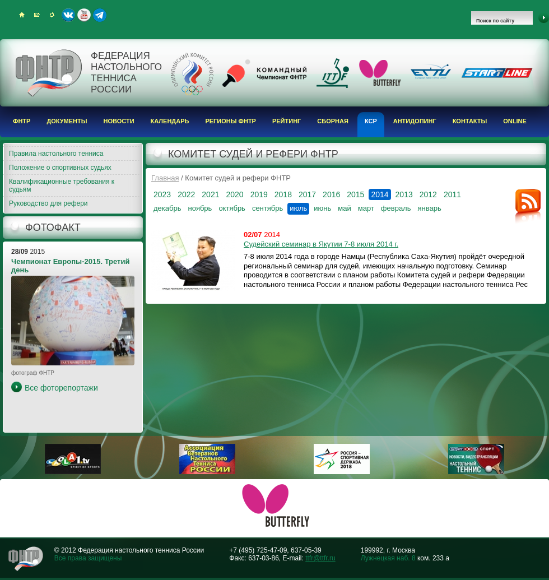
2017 (307, 194)
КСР (371, 121)
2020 (234, 194)
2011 (452, 194)
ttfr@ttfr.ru (320, 558)
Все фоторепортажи (61, 387)
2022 (186, 194)
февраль (396, 208)
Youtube (84, 15)
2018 (283, 194)
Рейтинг (286, 121)
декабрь (167, 208)
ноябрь (200, 208)
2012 (428, 194)
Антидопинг (414, 121)
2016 (331, 194)
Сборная (332, 121)
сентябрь (267, 208)
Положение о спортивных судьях (60, 167)
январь (429, 208)
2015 (355, 194)
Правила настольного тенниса (56, 153)
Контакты (470, 121)
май (344, 208)
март (366, 208)
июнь (322, 208)
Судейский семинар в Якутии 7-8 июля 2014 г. (321, 244)
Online (515, 121)
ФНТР (21, 121)
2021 (210, 194)
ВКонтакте (68, 15)
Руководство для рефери (48, 203)
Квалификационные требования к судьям (61, 185)
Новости (119, 121)
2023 (162, 194)
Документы (66, 121)
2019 (259, 194)
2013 (404, 194)
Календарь (170, 121)
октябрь (231, 208)
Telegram (99, 15)
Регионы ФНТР (230, 121)
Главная (165, 178)
